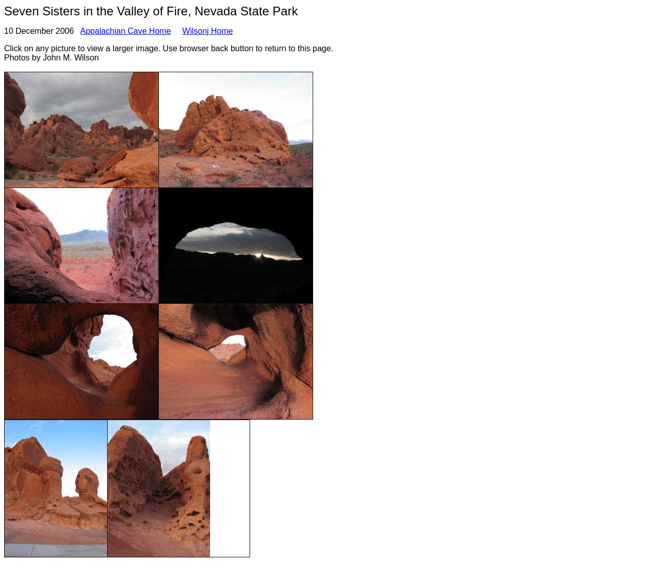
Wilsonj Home (207, 31)
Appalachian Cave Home (125, 31)
